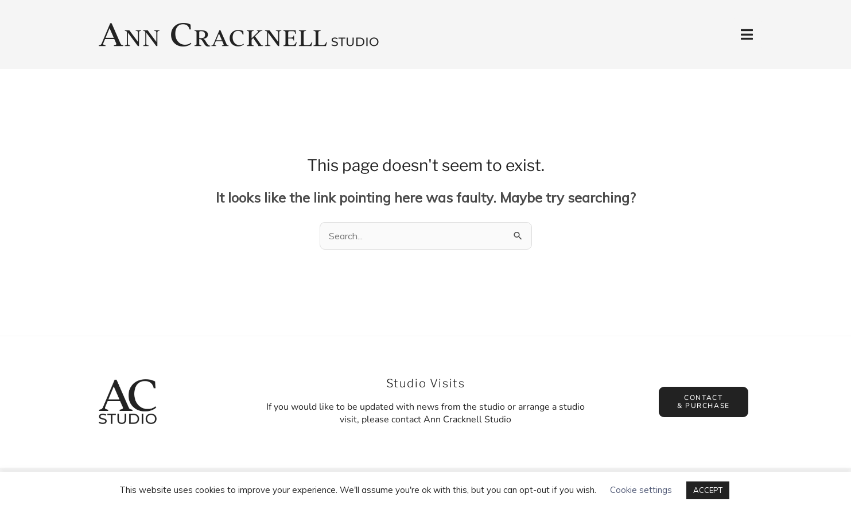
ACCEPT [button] (707, 490)
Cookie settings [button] (641, 489)
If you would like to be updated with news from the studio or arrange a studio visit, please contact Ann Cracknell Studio (425, 413)
